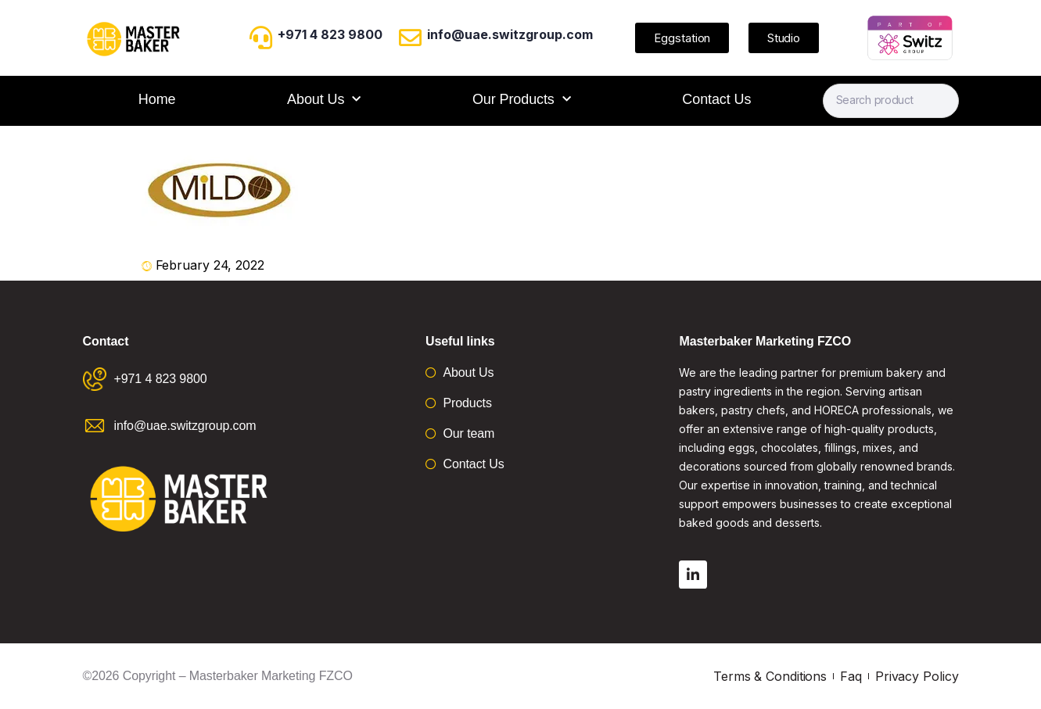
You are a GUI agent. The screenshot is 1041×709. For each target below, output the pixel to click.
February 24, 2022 (210, 265)
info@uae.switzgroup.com (510, 34)
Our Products (521, 100)
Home (157, 99)
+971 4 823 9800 (330, 34)
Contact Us (716, 99)
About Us (324, 100)
